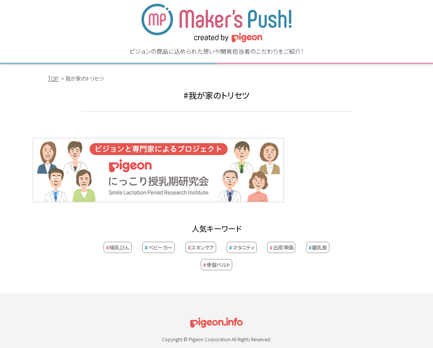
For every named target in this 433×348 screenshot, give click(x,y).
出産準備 (281, 247)
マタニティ (241, 247)
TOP (53, 78)
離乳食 (317, 247)
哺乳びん (117, 247)
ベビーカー (158, 247)
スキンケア (201, 247)
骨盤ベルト (216, 264)
